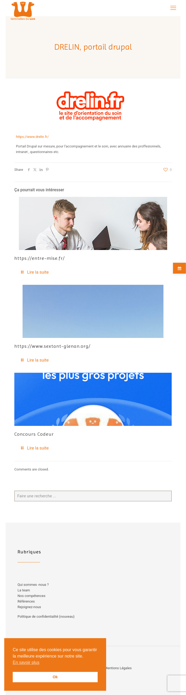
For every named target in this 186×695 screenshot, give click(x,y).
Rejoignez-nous (29, 607)
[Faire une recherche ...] (93, 496)
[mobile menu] (173, 7)
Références (26, 601)
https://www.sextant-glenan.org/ (52, 346)
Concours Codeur (34, 434)
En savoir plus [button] (26, 662)
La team (24, 590)
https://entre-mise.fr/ (39, 258)
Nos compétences (31, 596)
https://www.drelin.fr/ (32, 137)
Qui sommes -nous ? (33, 585)
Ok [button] (55, 677)
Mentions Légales (118, 668)
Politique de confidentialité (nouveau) (46, 616)
